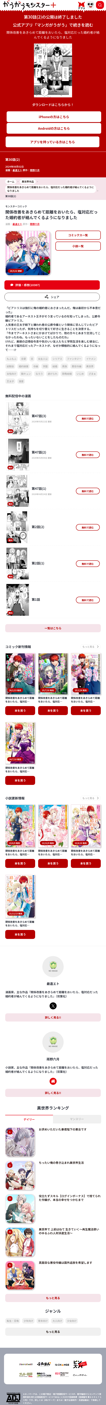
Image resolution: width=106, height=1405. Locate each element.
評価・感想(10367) (27, 285)
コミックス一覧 (78, 235)
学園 (45, 366)
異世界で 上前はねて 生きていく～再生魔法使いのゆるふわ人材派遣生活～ (69, 1188)
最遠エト (17, 170)
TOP (28, 1393)
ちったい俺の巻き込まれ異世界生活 (61, 1119)
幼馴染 (10, 366)
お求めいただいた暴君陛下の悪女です (63, 1086)
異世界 (90, 366)
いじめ (80, 373)
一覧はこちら (53, 628)
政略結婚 (67, 373)
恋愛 (23, 358)
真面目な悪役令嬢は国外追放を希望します (65, 1219)
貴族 (64, 366)
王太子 (10, 381)
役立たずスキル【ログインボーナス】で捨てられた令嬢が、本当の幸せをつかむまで (70, 1155)
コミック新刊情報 (18, 646)
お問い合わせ (78, 1401)
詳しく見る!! (53, 974)
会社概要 (78, 1393)
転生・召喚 (13, 1277)
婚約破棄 (23, 366)
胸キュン (26, 373)
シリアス (57, 358)
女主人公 (43, 358)
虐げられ (52, 373)
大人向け (57, 1277)
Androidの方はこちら (54, 128)
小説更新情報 (14, 777)
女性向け (11, 373)
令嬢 (35, 366)
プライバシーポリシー (28, 1401)
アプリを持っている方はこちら (52, 141)
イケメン (91, 358)
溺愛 (21, 381)
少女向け (71, 1277)
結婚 (54, 366)
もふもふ (11, 358)
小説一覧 (78, 246)
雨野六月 (35, 170)
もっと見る (53, 1255)
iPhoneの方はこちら (54, 116)
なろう (39, 373)
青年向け (43, 1277)
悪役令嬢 (76, 366)
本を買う (20, 759)
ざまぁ (92, 373)
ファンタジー (74, 358)
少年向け (28, 1277)
